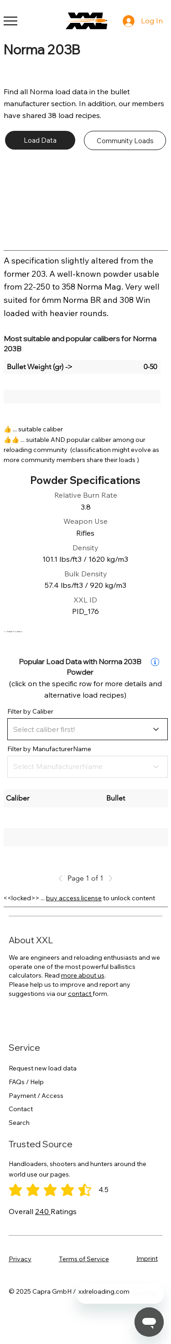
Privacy (20, 1259)
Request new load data (43, 1068)
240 (43, 1211)
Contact (21, 1109)
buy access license (74, 898)
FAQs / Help (26, 1082)
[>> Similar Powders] (69, 631)
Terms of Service (84, 1259)
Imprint (147, 1258)
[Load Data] (40, 140)
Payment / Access (36, 1095)
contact (80, 993)
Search (19, 1122)
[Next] (108, 878)
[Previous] (62, 878)
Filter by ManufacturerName (49, 749)
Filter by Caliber (30, 711)
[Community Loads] (125, 140)
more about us (82, 975)
